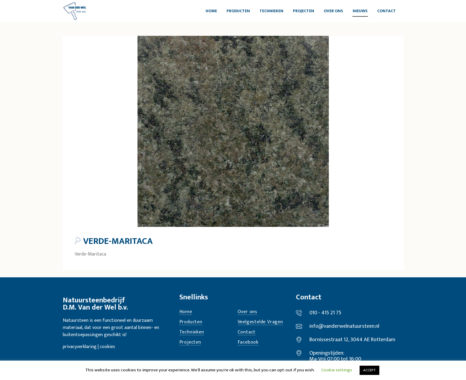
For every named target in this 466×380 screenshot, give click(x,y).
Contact (247, 332)
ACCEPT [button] (369, 370)
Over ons (247, 312)
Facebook (248, 342)
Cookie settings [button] (336, 370)
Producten (190, 322)
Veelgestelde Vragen (260, 322)
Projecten (190, 342)
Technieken (191, 332)
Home (185, 312)
